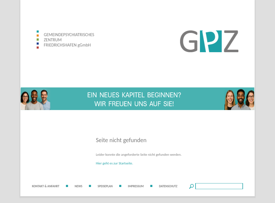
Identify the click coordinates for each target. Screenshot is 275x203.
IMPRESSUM (136, 186)
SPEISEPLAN (105, 186)
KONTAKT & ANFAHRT (45, 186)
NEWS (78, 186)
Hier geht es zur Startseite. (114, 163)
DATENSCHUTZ (168, 186)
